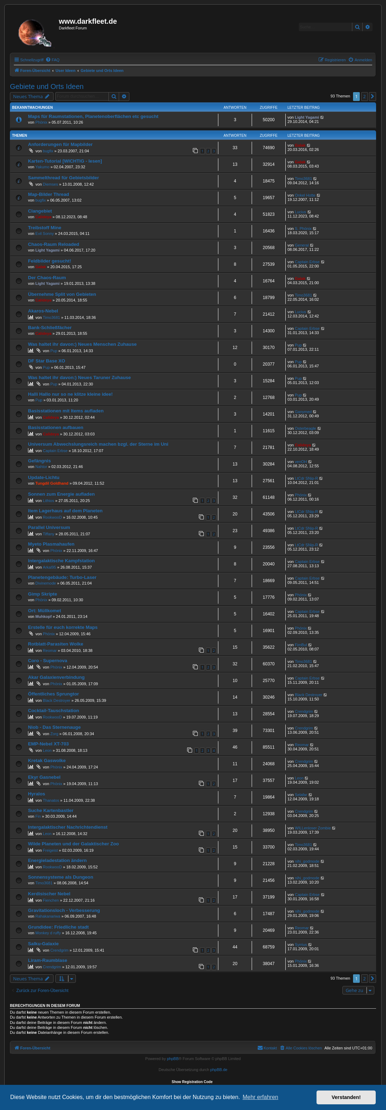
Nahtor (41, 466)
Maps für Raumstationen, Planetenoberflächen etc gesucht (93, 116)
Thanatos (51, 800)
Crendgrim (304, 711)
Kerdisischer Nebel (49, 893)
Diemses (50, 184)
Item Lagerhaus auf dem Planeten (65, 510)
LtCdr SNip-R (306, 478)
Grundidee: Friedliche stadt (58, 927)
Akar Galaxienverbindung (56, 677)
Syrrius (301, 944)
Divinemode (45, 583)
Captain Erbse (307, 262)
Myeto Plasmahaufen (51, 544)
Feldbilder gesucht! (49, 261)
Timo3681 (303, 178)
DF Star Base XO (46, 361)
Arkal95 (49, 567)
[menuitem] (52, 60)
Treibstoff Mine (44, 227)
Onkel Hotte (305, 195)
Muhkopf (43, 616)
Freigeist (50, 850)
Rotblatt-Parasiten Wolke (55, 644)
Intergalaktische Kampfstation (61, 560)
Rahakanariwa (47, 916)
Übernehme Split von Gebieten (62, 294)
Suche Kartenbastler (50, 810)
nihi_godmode (307, 861)
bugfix (48, 151)
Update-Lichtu (44, 477)
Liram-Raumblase (47, 960)
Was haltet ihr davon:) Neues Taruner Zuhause (79, 377)
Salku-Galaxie (43, 943)
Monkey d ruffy (48, 933)
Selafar (301, 795)
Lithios (48, 500)
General (302, 245)
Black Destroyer (57, 700)
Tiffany (48, 534)
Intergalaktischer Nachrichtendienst (67, 827)
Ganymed (303, 412)
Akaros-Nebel (43, 311)
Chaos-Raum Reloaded (53, 244)
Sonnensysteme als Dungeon (60, 877)
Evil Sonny (44, 233)
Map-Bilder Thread (48, 194)
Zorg (54, 734)
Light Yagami (307, 117)
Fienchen (51, 900)
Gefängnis (39, 460)
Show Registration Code (192, 1082)
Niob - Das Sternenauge (54, 727)
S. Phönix (303, 228)
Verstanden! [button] (346, 1097)
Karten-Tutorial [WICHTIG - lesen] (65, 161)
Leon (47, 750)
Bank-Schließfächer (50, 327)
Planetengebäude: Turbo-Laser (62, 577)
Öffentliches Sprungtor (53, 694)
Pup (53, 351)
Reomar (50, 650)
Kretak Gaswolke (47, 760)
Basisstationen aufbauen (55, 427)
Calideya (43, 217)
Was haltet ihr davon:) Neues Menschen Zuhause (82, 344)
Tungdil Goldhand (51, 483)
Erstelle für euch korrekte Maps (62, 627)
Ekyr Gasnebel (44, 777)
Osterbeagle (305, 428)
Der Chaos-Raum (47, 277)
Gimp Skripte (42, 594)
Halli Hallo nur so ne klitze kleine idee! (70, 394)
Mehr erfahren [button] (260, 1097)
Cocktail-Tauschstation (53, 710)
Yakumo (42, 167)
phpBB (173, 1059)
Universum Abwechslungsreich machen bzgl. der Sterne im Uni (98, 444)
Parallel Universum (49, 527)
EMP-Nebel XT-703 (48, 743)
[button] (372, 96)
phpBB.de (218, 1069)
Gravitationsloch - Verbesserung (64, 910)
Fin (38, 816)
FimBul (301, 645)
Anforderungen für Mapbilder (60, 144)
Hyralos (36, 793)
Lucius (300, 212)
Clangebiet (40, 211)
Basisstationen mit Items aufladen (66, 410)
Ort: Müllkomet (44, 610)
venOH (301, 462)
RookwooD (52, 517)
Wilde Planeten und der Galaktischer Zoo (73, 843)
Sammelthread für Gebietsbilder (63, 177)
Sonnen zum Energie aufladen (61, 494)
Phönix (41, 122)
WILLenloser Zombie (313, 828)
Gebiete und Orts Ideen (47, 86)
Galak (300, 145)
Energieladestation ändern (57, 860)
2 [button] (364, 96)
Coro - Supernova (47, 660)
